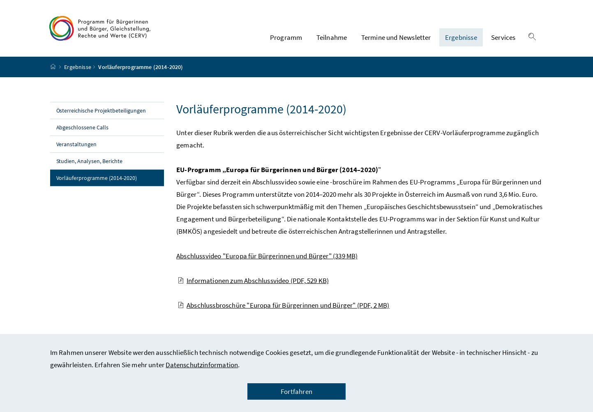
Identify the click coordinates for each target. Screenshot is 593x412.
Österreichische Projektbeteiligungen (101, 110)
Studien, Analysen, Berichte (89, 161)
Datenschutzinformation (202, 364)
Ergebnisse (461, 37)
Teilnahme (331, 37)
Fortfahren (296, 391)
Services (503, 37)
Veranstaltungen (76, 144)
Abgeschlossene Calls (83, 127)
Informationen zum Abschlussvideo (253, 280)
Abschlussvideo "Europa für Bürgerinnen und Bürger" (267, 255)
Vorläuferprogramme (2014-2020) (110, 177)
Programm (286, 37)
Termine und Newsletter (396, 37)
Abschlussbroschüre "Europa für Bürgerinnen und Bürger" (284, 305)
